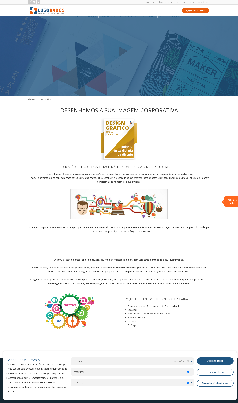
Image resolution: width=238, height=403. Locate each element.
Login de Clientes (166, 2)
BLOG (162, 10)
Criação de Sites (108, 10)
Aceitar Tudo (215, 360)
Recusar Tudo (215, 371)
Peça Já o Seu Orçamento (195, 10)
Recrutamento (150, 2)
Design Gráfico (148, 10)
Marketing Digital (128, 10)
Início (79, 10)
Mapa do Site (203, 2)
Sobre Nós (91, 10)
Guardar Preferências (215, 382)
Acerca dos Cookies (185, 2)
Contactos (174, 10)
